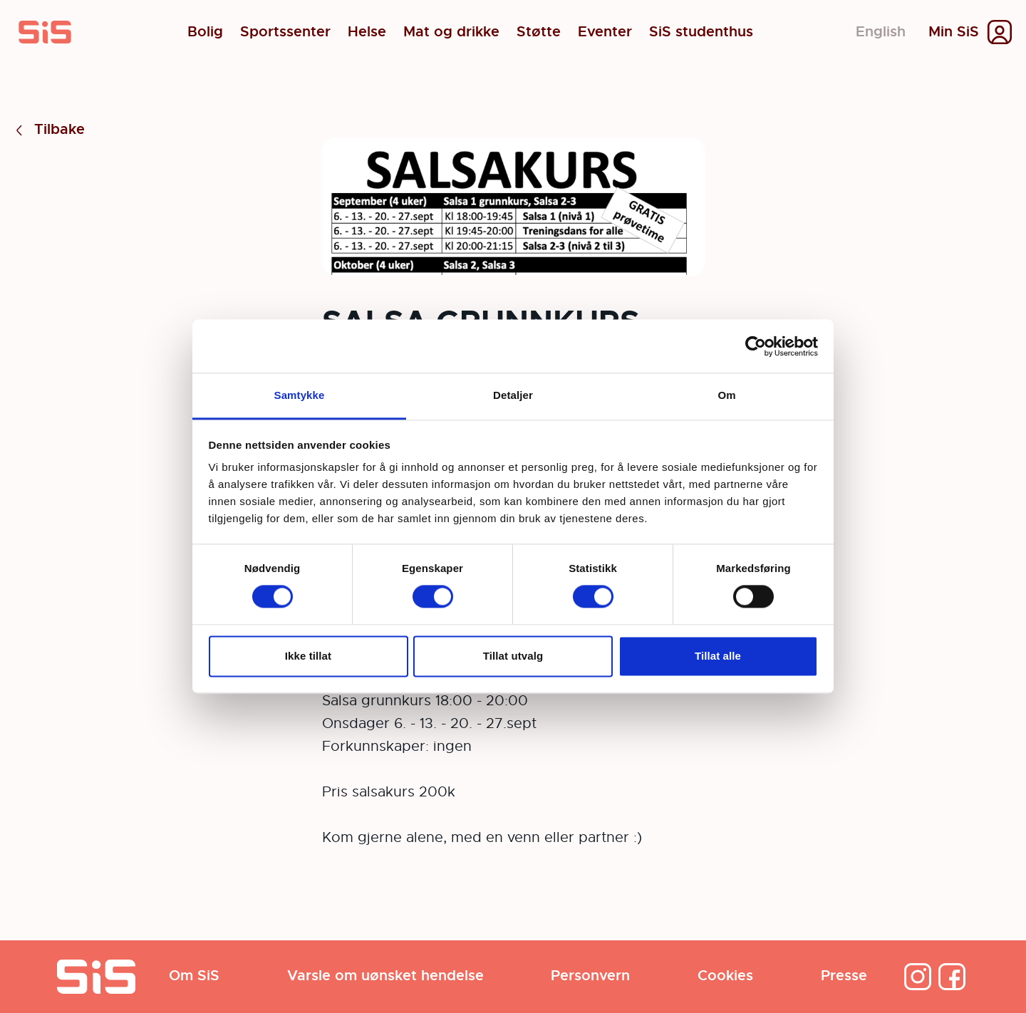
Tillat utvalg (513, 656)
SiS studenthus (701, 32)
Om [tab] (726, 395)
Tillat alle (718, 656)
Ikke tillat (308, 656)
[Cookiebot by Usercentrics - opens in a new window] (755, 346)
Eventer (605, 32)
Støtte (539, 32)
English (881, 32)
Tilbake (48, 130)
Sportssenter (285, 32)
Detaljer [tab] (513, 395)
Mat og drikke (451, 32)
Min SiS (953, 32)
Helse (367, 32)
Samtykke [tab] (299, 395)
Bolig (205, 32)
